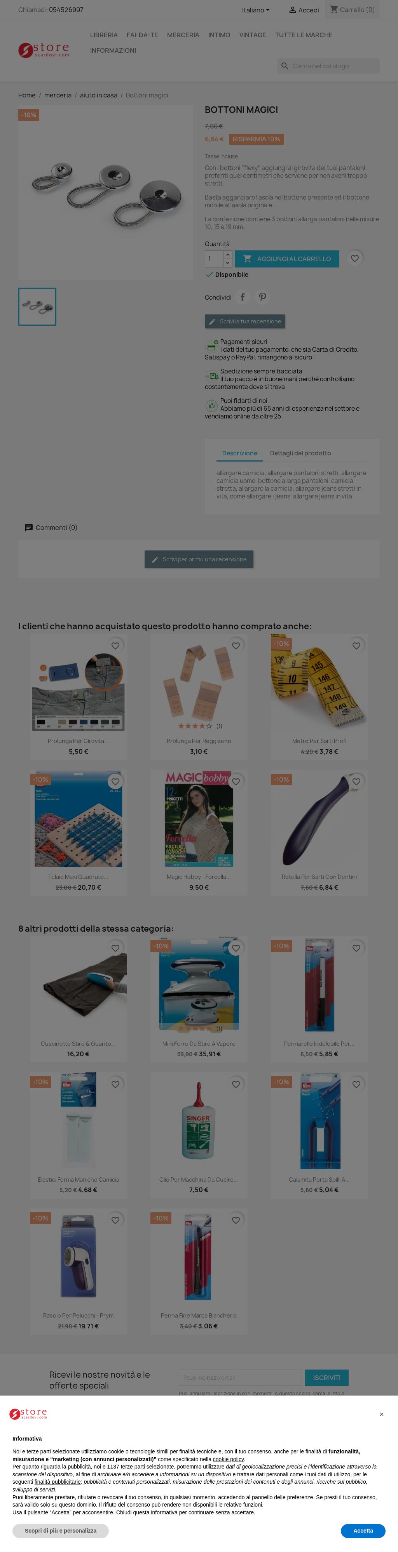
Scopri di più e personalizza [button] (60, 1531)
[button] (381, 1414)
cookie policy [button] (228, 1459)
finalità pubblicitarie (58, 1482)
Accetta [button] (363, 1531)
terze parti (133, 1466)
